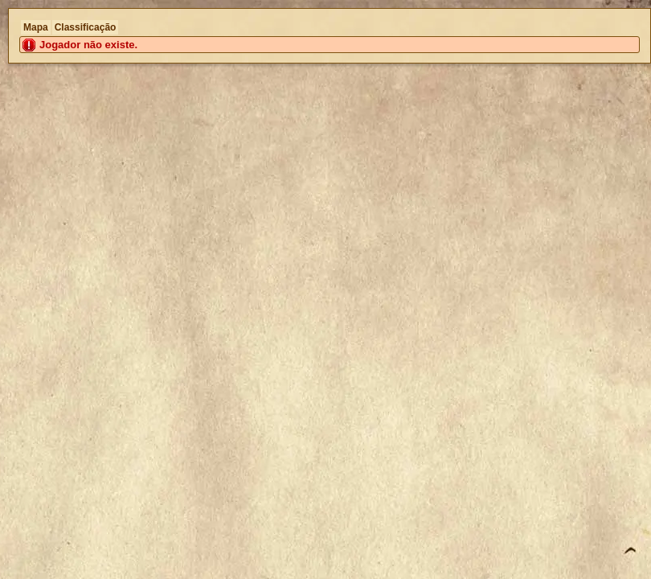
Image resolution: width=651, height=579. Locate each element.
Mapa (35, 27)
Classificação (86, 27)
